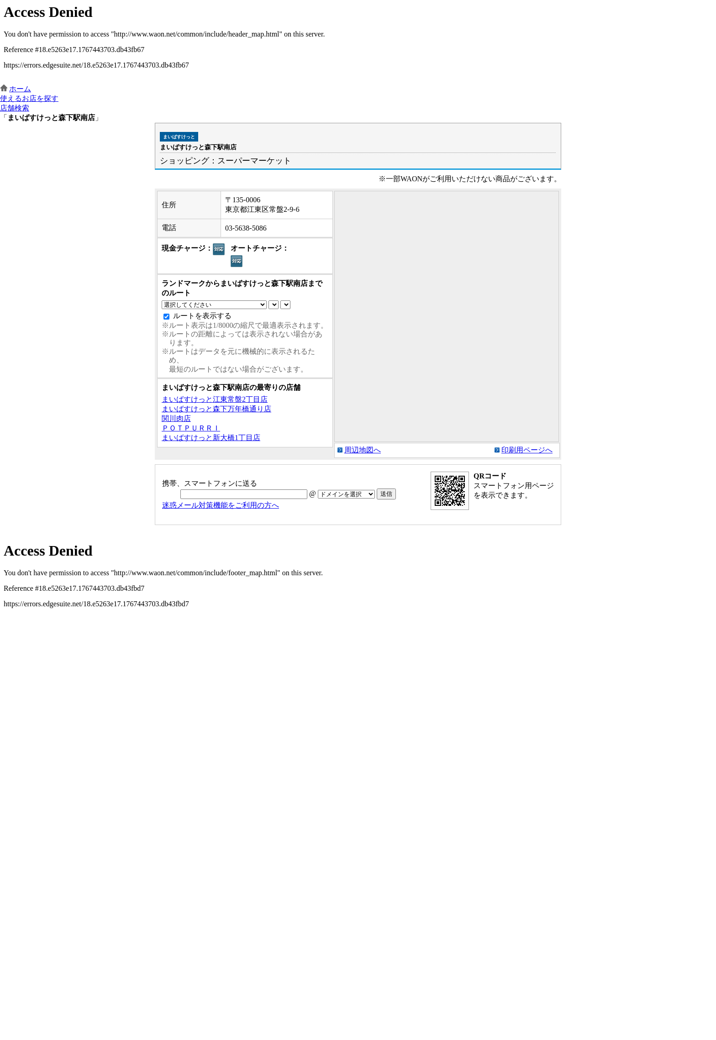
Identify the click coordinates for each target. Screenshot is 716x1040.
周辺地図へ (362, 450)
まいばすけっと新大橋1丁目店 (211, 437)
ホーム (20, 89)
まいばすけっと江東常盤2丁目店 (215, 399)
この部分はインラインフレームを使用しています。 (358, 42)
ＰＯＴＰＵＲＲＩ (191, 428)
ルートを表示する (202, 316)
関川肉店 (176, 418)
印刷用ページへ (527, 450)
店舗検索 (14, 108)
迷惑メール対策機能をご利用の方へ (220, 505)
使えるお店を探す (29, 98)
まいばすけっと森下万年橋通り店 (216, 409)
